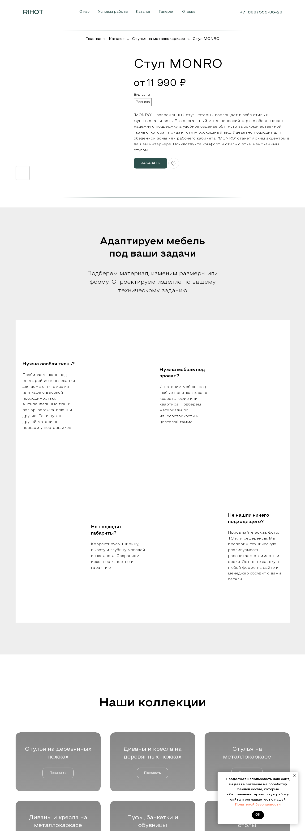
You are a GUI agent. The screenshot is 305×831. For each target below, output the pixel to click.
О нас (84, 11)
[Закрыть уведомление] (294, 775)
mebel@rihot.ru (254, 770)
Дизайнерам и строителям (38, 770)
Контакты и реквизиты (176, 762)
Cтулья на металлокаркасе (158, 39)
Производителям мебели (37, 762)
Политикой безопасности (258, 804)
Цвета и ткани (169, 755)
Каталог (117, 39)
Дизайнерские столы (104, 803)
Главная (93, 39)
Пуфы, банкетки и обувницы (110, 795)
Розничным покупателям (36, 778)
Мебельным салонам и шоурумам (45, 755)
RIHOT (33, 12)
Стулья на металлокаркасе (109, 775)
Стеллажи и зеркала (104, 810)
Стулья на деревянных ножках (112, 755)
